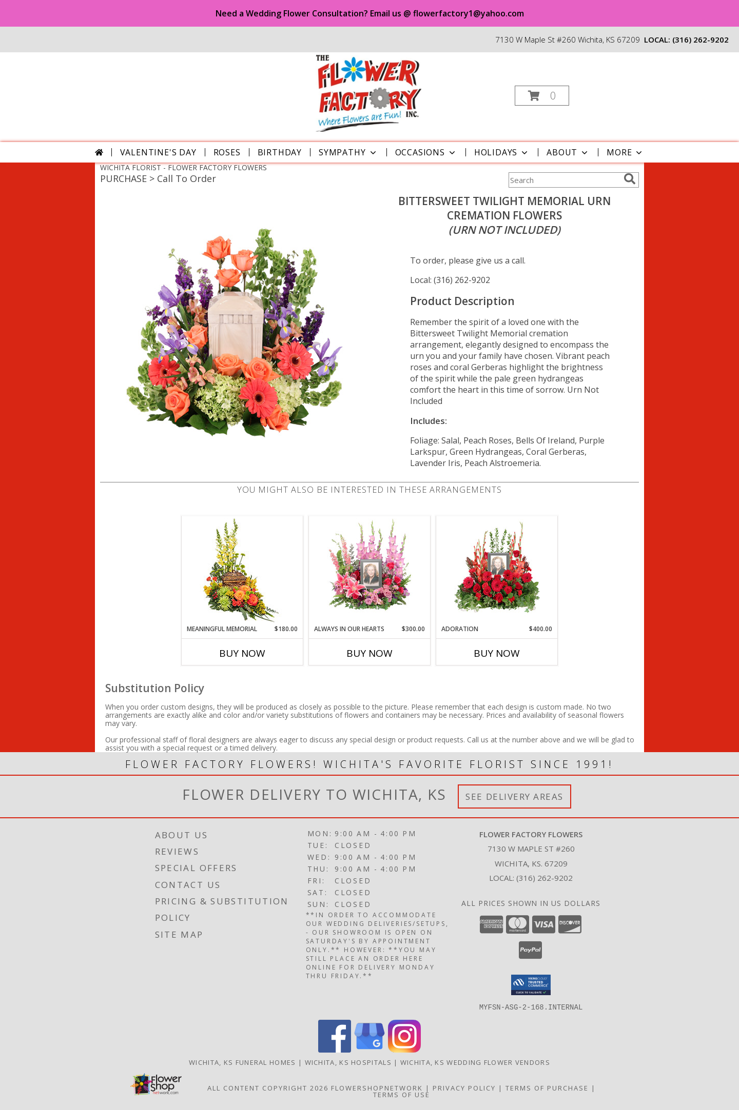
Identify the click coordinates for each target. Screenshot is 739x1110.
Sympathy (348, 152)
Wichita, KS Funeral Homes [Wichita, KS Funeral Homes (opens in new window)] (242, 1061)
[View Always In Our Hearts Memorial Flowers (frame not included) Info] (370, 570)
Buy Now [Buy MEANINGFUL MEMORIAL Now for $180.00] (242, 653)
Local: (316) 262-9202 (450, 280)
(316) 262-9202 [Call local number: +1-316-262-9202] (700, 39)
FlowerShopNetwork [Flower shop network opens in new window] (377, 1087)
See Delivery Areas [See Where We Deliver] (514, 796)
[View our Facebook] (334, 1049)
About (568, 152)
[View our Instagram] (404, 1049)
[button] (542, 96)
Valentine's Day (158, 152)
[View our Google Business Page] (369, 1049)
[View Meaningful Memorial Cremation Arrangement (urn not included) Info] (242, 570)
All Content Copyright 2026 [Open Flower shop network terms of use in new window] (267, 1087)
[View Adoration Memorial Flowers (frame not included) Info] (497, 570)
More (625, 152)
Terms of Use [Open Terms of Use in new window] (401, 1094)
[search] (629, 179)
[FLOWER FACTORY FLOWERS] (368, 92)
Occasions (426, 152)
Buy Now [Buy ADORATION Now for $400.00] (497, 653)
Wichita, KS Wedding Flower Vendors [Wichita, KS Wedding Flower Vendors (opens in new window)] (475, 1061)
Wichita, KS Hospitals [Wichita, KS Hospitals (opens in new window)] (348, 1061)
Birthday (280, 152)
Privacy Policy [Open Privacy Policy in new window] (464, 1087)
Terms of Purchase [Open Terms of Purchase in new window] (547, 1087)
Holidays (502, 152)
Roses (227, 152)
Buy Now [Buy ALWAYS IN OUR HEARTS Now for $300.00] (369, 653)
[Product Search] (564, 180)
